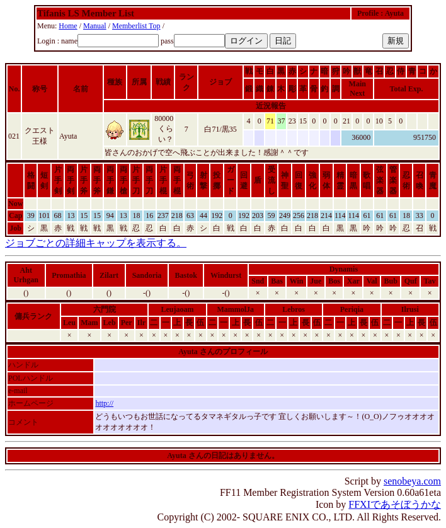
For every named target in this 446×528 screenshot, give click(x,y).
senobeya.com (412, 481)
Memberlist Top (136, 25)
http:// (104, 403)
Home (68, 25)
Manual (94, 25)
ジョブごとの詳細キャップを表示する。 (95, 243)
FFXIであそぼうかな (394, 504)
